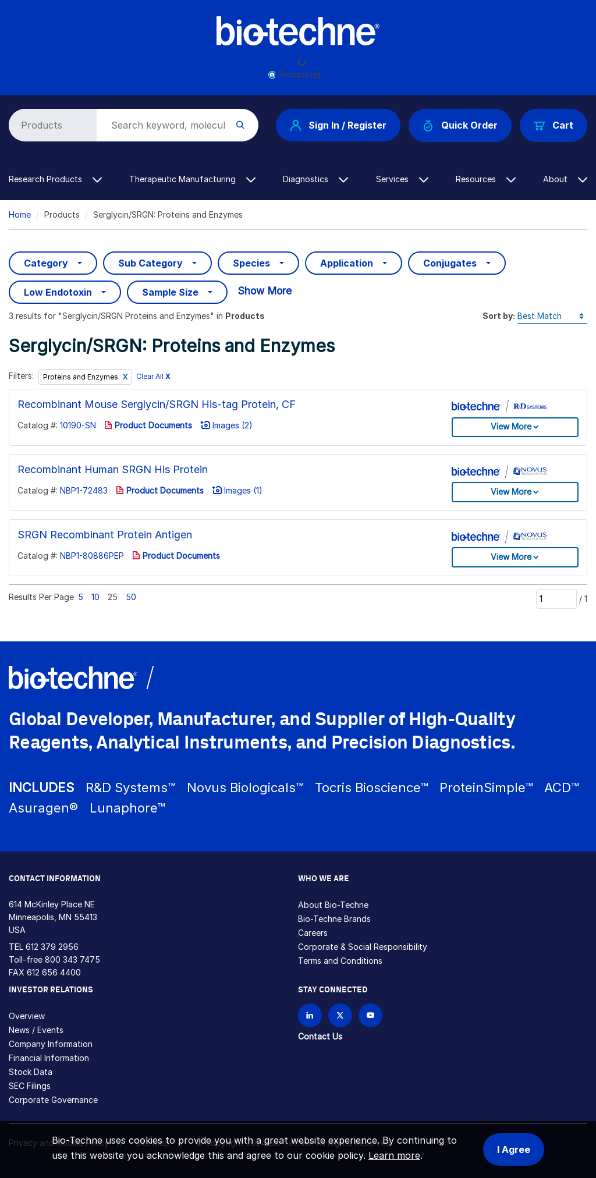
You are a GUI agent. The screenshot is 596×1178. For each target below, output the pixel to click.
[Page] (556, 599)
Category (46, 263)
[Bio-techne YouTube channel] (370, 1015)
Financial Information (49, 1058)
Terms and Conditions (340, 961)
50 (131, 597)
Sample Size (170, 292)
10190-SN (78, 425)
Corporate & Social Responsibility (362, 947)
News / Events (36, 1030)
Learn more (394, 1155)
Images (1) (237, 490)
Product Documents (148, 425)
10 (95, 597)
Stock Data (30, 1072)
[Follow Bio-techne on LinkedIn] (310, 1015)
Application (346, 263)
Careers (313, 933)
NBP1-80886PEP (92, 555)
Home (20, 214)
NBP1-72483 (84, 490)
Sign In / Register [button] (338, 125)
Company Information (51, 1044)
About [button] (565, 179)
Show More (264, 291)
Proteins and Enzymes (81, 376)
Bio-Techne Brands (334, 919)
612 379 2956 (52, 947)
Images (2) (226, 425)
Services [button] (402, 179)
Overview (27, 1016)
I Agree (513, 1149)
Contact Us (320, 1036)
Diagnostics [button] (315, 179)
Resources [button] (486, 179)
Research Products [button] (55, 179)
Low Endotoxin (58, 292)
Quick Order (460, 125)
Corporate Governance (53, 1100)
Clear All (153, 376)
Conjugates (450, 263)
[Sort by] (552, 316)
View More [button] (511, 426)
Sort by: (499, 316)
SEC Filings (30, 1086)
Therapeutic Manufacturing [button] (192, 179)
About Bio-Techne (333, 905)
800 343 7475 (72, 959)
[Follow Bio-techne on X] (340, 1015)
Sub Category (150, 263)
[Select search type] (51, 125)
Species (251, 263)
